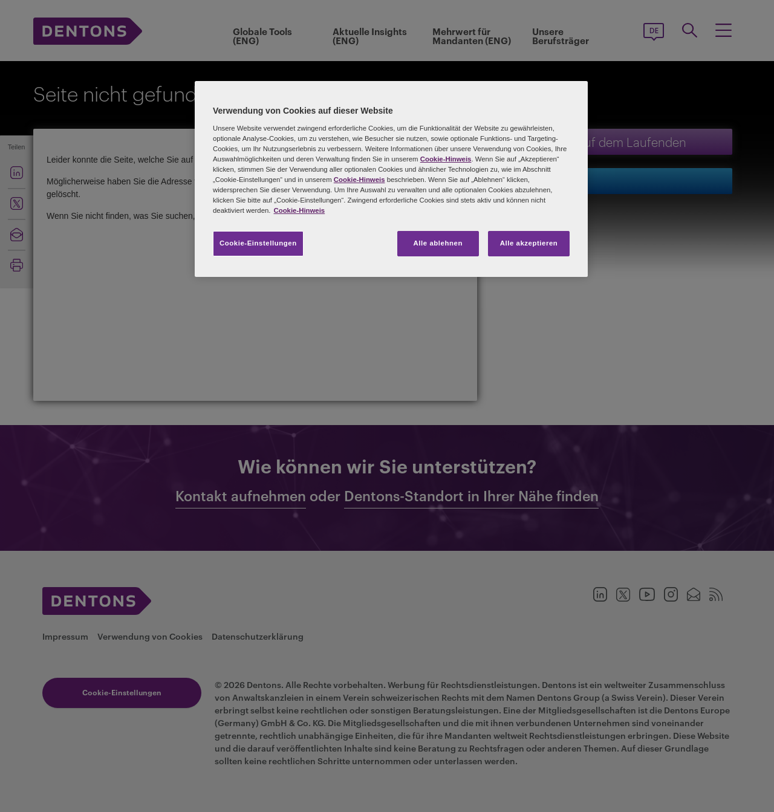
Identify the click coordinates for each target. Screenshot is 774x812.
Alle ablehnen (438, 243)
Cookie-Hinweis (446, 159)
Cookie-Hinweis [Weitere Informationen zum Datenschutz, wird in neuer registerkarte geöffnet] (299, 210)
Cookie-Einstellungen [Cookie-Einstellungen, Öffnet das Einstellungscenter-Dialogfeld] (258, 243)
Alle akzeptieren (529, 243)
